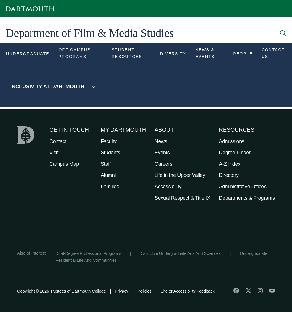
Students (110, 152)
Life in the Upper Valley (180, 175)
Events (162, 152)
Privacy (121, 291)
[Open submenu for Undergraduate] (28, 55)
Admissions (231, 141)
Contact (57, 141)
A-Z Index (229, 164)
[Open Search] (283, 33)
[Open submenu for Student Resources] (131, 54)
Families (110, 186)
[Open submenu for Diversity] (173, 55)
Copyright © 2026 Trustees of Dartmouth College (61, 291)
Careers (163, 164)
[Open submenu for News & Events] (209, 54)
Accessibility (168, 186)
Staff (106, 164)
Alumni (108, 175)
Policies (144, 291)
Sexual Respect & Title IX (182, 198)
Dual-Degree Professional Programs (88, 253)
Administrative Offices (243, 186)
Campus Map (64, 164)
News (161, 141)
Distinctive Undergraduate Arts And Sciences (180, 253)
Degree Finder (235, 152)
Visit (53, 152)
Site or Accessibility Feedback (187, 291)
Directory (229, 175)
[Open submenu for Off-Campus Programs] (81, 54)
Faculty (109, 141)
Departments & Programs (247, 198)
